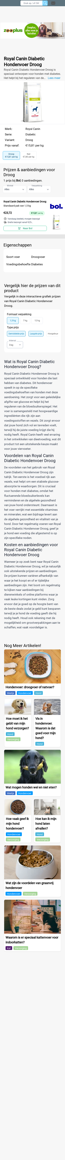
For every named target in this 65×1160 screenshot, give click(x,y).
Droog (29, 140)
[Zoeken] (45, 3)
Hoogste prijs (54, 333)
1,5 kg (13, 320)
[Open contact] (53, 3)
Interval (12, 340)
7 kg (25, 320)
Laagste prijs (36, 333)
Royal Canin (32, 129)
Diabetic (30, 134)
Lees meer (54, 78)
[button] (58, 3)
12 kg (37, 320)
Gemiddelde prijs (16, 333)
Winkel (10, 185)
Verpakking (37, 185)
